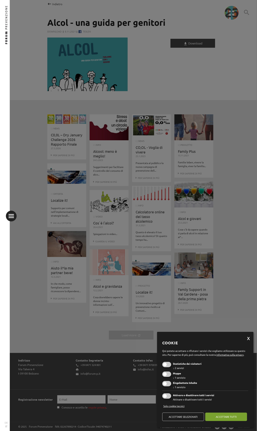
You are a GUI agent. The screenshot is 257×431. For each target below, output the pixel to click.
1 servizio (179, 377)
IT (6, 426)
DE (6, 422)
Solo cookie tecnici (174, 406)
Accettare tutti (226, 416)
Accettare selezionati (183, 416)
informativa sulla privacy (230, 354)
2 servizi (178, 368)
